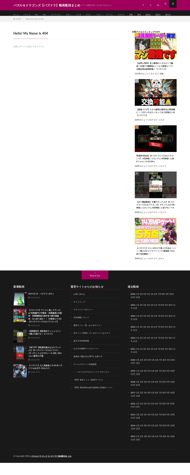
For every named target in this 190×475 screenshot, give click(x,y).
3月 (145, 308)
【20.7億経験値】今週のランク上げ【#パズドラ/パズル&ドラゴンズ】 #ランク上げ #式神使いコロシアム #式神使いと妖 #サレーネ (155, 217)
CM (38, 14)
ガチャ (74, 14)
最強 (151, 14)
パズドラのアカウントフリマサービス (94, 385)
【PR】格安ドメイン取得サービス (89, 393)
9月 (168, 319)
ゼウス (95, 14)
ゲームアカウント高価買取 (85, 377)
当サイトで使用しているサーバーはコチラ (93, 346)
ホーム (16, 14)
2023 (133, 340)
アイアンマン (60, 14)
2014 (133, 438)
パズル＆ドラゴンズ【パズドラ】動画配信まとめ (53, 468)
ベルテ (106, 14)
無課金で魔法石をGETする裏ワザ (88, 370)
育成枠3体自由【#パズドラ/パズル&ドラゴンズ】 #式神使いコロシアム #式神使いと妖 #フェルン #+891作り (155, 168)
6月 (157, 319)
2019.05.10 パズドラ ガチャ (41, 308)
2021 (133, 362)
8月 (164, 319)
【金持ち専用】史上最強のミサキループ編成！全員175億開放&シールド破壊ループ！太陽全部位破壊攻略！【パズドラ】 (155, 75)
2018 (133, 394)
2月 (142, 308)
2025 (133, 319)
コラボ (85, 14)
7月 (161, 319)
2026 (133, 308)
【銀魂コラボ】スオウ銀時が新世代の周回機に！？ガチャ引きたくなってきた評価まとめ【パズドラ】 (155, 122)
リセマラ (131, 14)
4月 (149, 308)
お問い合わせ (79, 308)
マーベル (118, 14)
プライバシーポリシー (83, 323)
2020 (133, 373)
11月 (133, 322)
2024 (133, 330)
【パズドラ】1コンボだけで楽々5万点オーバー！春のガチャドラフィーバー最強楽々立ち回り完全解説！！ (155, 265)
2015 (133, 427)
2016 (133, 416)
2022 (133, 351)
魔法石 (30, 20)
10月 (173, 319)
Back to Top (95, 290)
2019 (133, 384)
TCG (47, 14)
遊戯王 (19, 20)
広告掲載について (81, 331)
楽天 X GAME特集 (81, 354)
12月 (138, 322)
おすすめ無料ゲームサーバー (86, 362)
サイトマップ (79, 316)
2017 (133, 405)
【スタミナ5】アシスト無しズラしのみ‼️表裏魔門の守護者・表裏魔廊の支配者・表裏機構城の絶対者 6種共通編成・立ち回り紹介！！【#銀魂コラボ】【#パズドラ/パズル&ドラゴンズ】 (45, 330)
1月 (138, 308)
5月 (153, 308)
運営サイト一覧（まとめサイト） (89, 339)
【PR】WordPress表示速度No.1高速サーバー (94, 400)
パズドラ (28, 14)
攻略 (142, 14)
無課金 (160, 14)
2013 (133, 448)
